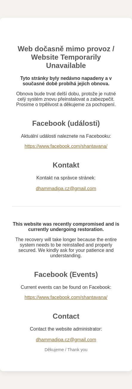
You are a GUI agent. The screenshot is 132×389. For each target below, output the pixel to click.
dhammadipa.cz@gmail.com (66, 188)
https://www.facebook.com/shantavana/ (65, 146)
